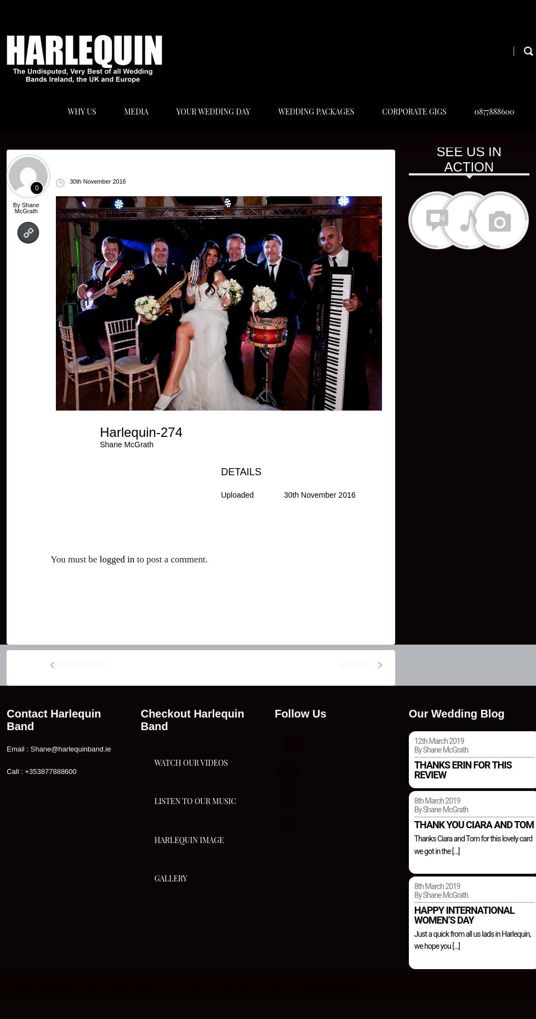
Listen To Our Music (195, 842)
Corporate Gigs (411, 120)
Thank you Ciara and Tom (474, 841)
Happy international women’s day (464, 931)
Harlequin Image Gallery (189, 908)
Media (129, 120)
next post (357, 681)
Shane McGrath (27, 224)
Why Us (73, 120)
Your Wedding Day (207, 120)
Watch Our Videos (191, 787)
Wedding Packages (312, 120)
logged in (117, 575)
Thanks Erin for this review (463, 786)
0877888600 (493, 120)
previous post (83, 681)
